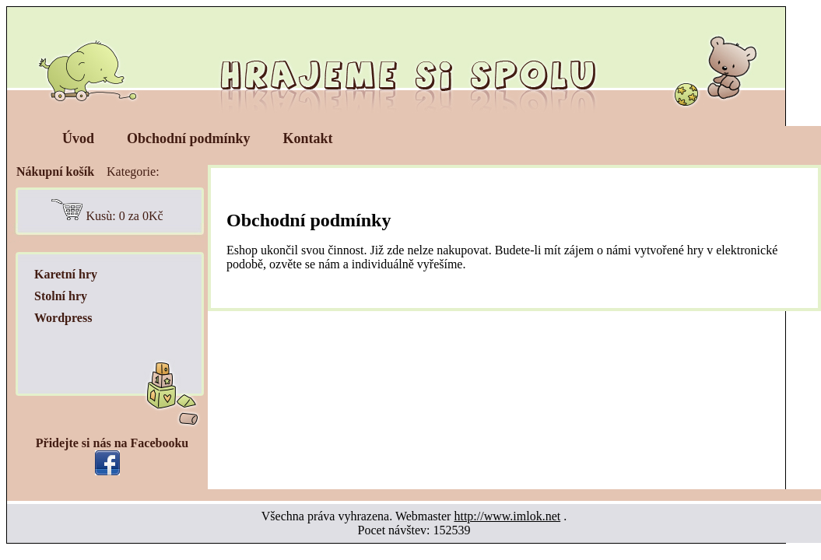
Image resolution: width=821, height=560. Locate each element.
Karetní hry (65, 274)
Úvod (78, 138)
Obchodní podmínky (189, 138)
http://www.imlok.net (507, 516)
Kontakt (308, 138)
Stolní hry (60, 296)
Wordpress (63, 317)
